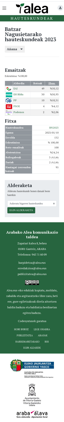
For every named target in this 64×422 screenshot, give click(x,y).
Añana (15, 49)
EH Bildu (18, 94)
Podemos (18, 112)
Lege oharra (42, 329)
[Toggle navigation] (4, 8)
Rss (47, 341)
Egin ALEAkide (32, 347)
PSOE (16, 106)
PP (15, 100)
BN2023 (54, 127)
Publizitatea (25, 335)
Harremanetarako (27, 341)
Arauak (42, 335)
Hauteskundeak (32, 18)
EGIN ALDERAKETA (21, 210)
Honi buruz (21, 329)
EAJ (15, 88)
